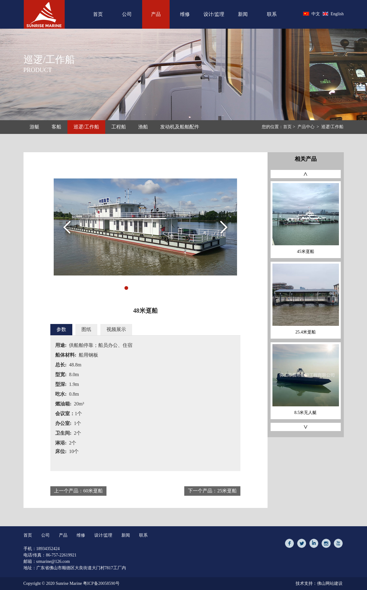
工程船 (118, 126)
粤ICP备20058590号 (101, 583)
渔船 (143, 126)
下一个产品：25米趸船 (212, 490)
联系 (272, 14)
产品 (156, 14)
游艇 (34, 126)
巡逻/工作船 (86, 127)
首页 (98, 14)
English (333, 14)
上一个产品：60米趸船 (78, 490)
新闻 (243, 14)
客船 (56, 126)
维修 (185, 14)
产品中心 (306, 126)
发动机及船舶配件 (179, 126)
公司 (127, 14)
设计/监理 (213, 14)
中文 (311, 14)
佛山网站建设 (330, 583)
